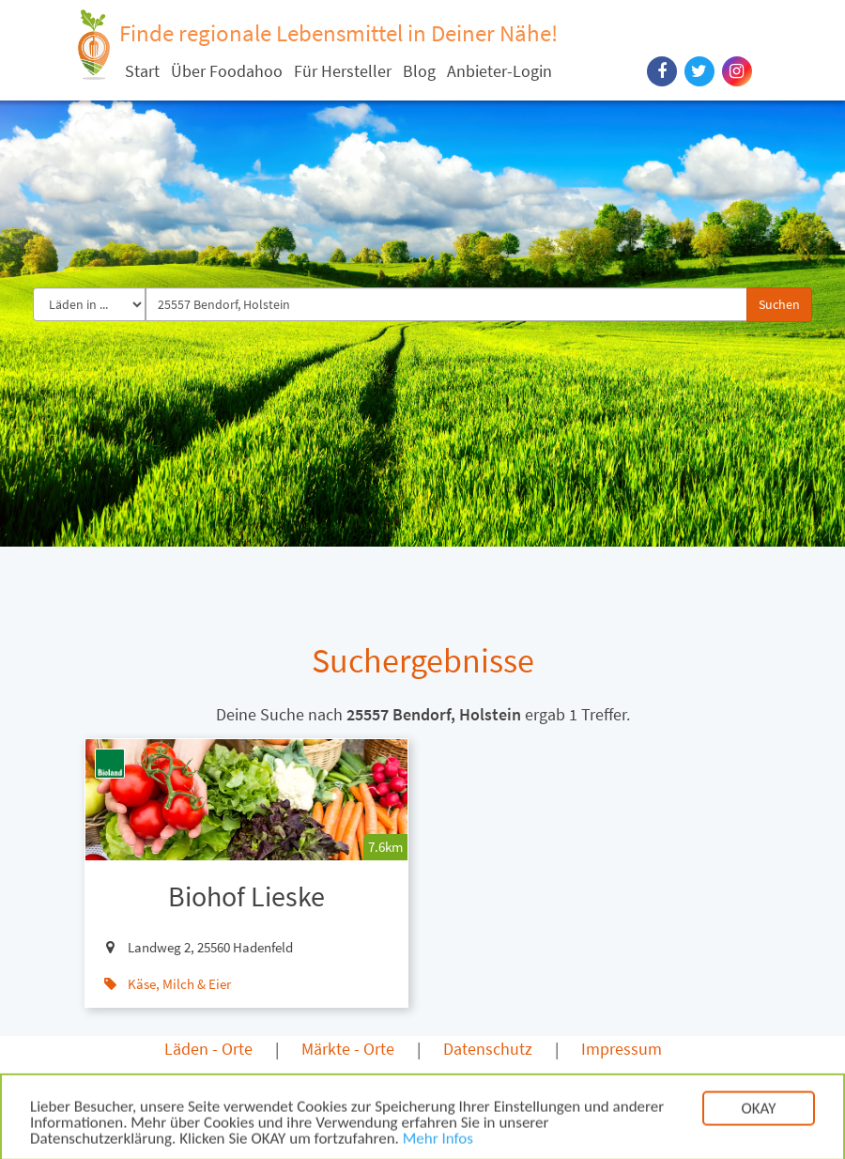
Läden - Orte (208, 1048)
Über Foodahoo (227, 71)
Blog (419, 71)
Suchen (779, 304)
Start (142, 71)
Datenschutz (487, 1048)
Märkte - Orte (347, 1048)
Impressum (621, 1048)
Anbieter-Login (499, 71)
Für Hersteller (343, 71)
